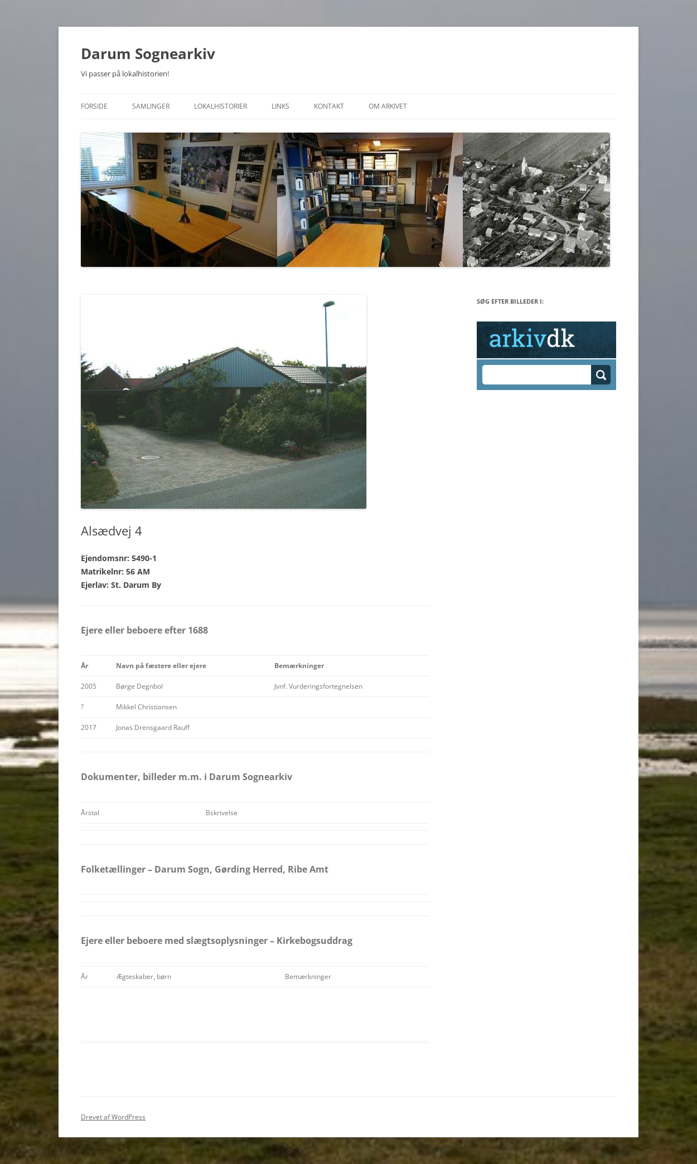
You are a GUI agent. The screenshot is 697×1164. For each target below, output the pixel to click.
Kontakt (329, 106)
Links (280, 106)
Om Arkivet (388, 106)
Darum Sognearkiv (148, 53)
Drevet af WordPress (113, 1117)
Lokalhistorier (220, 106)
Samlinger (151, 106)
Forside (94, 106)
